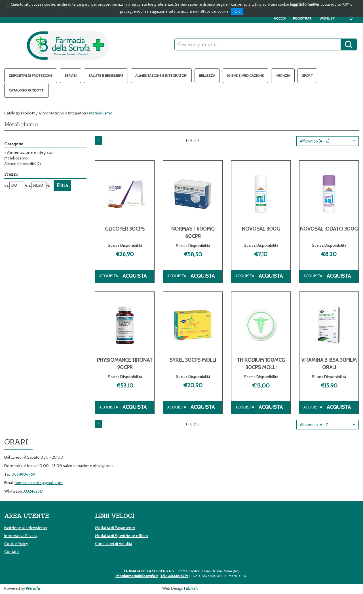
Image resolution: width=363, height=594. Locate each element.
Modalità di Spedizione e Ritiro (121, 535)
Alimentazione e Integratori (62, 113)
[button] (327, 141)
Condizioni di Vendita (113, 543)
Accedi (280, 18)
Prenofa (33, 588)
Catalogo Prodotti (26, 90)
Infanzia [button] (283, 75)
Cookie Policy (16, 543)
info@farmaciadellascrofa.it (136, 576)
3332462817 (33, 491)
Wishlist (327, 18)
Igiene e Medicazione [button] (245, 75)
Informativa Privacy (20, 535)
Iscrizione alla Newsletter (25, 527)
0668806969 (23, 474)
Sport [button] (307, 75)
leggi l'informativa (304, 4)
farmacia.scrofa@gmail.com (38, 482)
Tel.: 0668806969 (174, 576)
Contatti (11, 551)
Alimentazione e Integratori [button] (161, 75)
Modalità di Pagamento (115, 527)
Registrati (302, 18)
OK (237, 11)
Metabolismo (16, 158)
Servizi (70, 75)
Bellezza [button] (207, 75)
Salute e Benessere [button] (105, 75)
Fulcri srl (190, 588)
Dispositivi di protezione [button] (30, 75)
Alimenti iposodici (22, 163)
